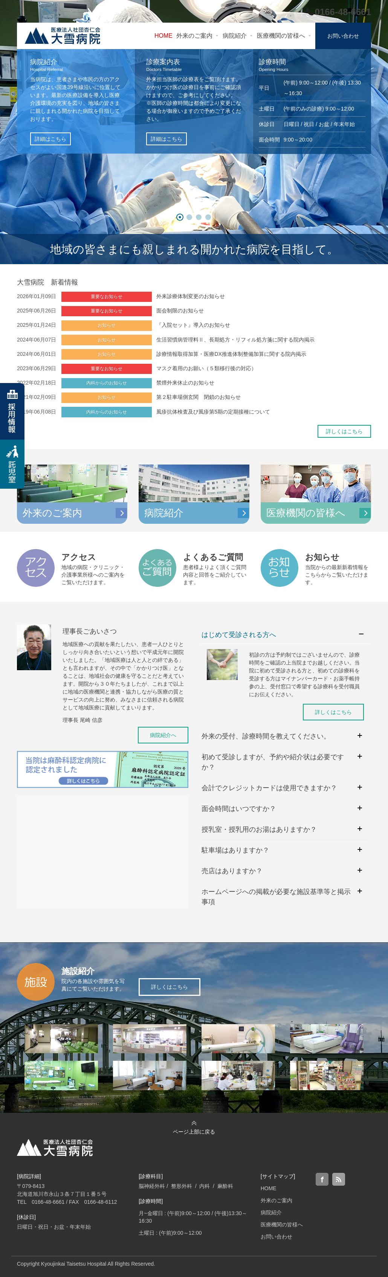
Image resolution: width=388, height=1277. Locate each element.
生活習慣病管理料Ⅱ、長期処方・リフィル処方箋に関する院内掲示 (235, 340)
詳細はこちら (50, 139)
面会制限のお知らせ (180, 311)
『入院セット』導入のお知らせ (193, 325)
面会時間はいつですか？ (239, 809)
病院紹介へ (163, 735)
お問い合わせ (276, 1237)
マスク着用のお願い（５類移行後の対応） (206, 368)
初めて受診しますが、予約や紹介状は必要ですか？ (273, 762)
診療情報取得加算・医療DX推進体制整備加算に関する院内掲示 (231, 354)
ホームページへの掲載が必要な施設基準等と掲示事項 (276, 897)
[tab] (285, 635)
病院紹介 (271, 1212)
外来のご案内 (276, 1200)
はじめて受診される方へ (239, 635)
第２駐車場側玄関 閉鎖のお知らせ (198, 397)
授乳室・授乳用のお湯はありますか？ (259, 829)
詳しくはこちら (344, 431)
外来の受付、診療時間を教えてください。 (266, 736)
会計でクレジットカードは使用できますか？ (269, 788)
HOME (268, 1188)
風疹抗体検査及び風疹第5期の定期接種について (213, 412)
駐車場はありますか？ (235, 850)
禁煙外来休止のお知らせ (185, 383)
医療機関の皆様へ (282, 1225)
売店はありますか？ (232, 871)
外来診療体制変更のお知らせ (190, 296)
